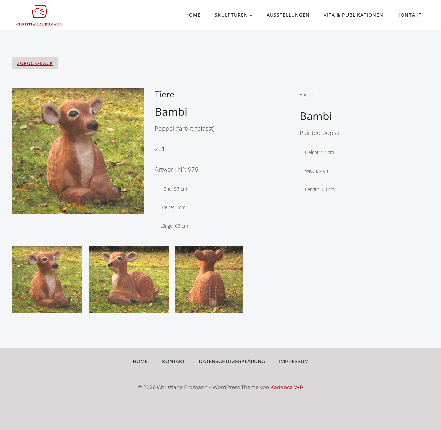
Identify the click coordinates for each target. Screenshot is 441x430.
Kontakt (409, 15)
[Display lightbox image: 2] (128, 279)
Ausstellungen (288, 15)
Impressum (294, 361)
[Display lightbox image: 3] (209, 279)
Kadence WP (286, 387)
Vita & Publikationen (353, 15)
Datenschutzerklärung (232, 361)
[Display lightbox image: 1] (47, 279)
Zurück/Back (35, 63)
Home (193, 15)
